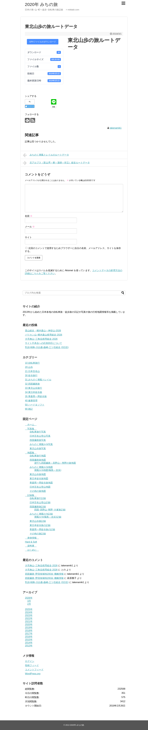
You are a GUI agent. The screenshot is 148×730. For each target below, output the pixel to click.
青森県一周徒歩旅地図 (41, 482)
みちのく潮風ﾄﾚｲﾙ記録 (41, 514)
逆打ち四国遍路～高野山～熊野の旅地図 (55, 463)
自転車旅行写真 (38, 432)
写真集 (31, 428)
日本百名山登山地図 (40, 487)
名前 (28, 216)
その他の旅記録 (38, 533)
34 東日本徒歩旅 (33, 392)
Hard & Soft (31, 542)
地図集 (31, 452)
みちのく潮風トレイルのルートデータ (46, 155)
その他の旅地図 (38, 491)
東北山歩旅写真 (38, 448)
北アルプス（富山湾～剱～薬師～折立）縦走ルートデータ (56, 163)
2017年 (29, 633)
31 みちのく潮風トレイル (38, 379)
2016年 (29, 636)
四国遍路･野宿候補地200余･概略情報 (44, 574)
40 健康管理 (31, 400)
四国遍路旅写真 (38, 440)
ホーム (31, 424)
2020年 (29, 624)
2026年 (29, 598)
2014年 (29, 642)
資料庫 (31, 546)
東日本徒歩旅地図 (39, 478)
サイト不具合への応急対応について (43, 343)
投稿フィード (32, 665)
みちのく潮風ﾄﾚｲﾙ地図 (41, 467)
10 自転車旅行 (32, 363)
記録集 (31, 495)
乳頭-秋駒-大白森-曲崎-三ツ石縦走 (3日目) (47, 347)
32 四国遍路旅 (32, 384)
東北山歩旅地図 (38, 474)
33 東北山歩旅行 (33, 388)
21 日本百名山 (32, 371)
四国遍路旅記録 (38, 506)
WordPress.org (32, 673)
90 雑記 (29, 409)
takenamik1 (116, 128)
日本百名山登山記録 (40, 502)
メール (30, 226)
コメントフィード (34, 669)
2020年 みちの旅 (41, 4)
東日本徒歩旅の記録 (40, 525)
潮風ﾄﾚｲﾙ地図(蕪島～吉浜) (47, 470)
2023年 (29, 615)
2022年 (29, 618)
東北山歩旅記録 (38, 521)
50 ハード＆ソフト (34, 405)
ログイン (29, 661)
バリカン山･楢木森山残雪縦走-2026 (43, 335)
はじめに (32, 550)
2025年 (29, 609)
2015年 (29, 639)
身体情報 (32, 538)
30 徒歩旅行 (31, 375)
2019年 (29, 627)
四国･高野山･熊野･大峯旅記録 (49, 509)
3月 (29, 601)
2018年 (29, 630)
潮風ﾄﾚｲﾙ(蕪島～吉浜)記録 (47, 517)
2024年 (29, 612)
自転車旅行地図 (38, 455)
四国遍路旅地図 (38, 460)
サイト (28, 237)
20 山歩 (29, 367)
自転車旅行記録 (38, 498)
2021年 (29, 621)
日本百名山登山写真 (40, 436)
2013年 (29, 645)
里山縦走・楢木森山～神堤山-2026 (43, 330)
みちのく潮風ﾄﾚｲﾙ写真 (41, 444)
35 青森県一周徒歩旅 (36, 396)
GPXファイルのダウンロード (42, 42)
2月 (29, 604)
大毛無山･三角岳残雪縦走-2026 (41, 339)
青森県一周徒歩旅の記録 (42, 529)
